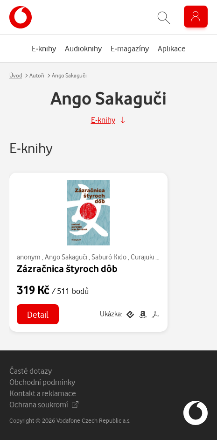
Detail (38, 314)
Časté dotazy (30, 371)
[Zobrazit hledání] (164, 17)
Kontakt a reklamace (42, 393)
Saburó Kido (108, 256)
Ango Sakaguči (66, 256)
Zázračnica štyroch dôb (67, 268)
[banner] (20, 17)
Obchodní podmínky (42, 382)
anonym (29, 256)
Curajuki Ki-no (150, 256)
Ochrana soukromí (43, 404)
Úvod (15, 75)
